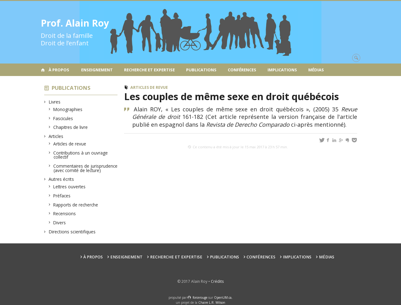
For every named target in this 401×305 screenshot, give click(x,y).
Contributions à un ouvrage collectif (81, 155)
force (200, 297)
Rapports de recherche (76, 205)
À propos (59, 70)
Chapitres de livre (71, 127)
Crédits (217, 281)
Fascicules (63, 118)
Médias (316, 70)
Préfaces (62, 196)
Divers (60, 223)
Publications (201, 70)
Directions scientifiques (72, 232)
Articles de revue (70, 144)
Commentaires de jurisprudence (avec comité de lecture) (85, 168)
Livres (54, 102)
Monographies (68, 109)
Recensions (65, 213)
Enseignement (97, 70)
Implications (282, 70)
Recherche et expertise (149, 70)
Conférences (242, 70)
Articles (56, 136)
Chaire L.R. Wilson (211, 302)
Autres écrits (61, 179)
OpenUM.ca (223, 297)
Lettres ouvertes (70, 187)
